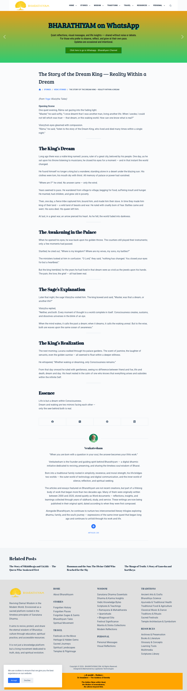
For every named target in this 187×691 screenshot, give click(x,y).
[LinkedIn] (134, 422)
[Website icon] (93, 526)
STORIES (58, 601)
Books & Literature (150, 638)
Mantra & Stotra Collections (111, 625)
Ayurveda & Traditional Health (156, 602)
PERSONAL (103, 636)
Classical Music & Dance (154, 610)
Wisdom (99, 5)
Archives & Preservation (153, 634)
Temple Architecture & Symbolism (158, 621)
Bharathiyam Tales (63, 619)
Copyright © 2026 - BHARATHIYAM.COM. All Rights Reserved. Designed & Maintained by (93, 667)
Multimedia (147, 649)
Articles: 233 (93, 533)
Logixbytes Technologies (104, 669)
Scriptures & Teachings (109, 606)
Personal (159, 5)
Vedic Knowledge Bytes (109, 602)
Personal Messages (107, 642)
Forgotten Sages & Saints (66, 615)
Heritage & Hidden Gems (65, 639)
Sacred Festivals (149, 617)
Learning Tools (148, 646)
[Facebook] (52, 422)
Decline (27, 680)
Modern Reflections (107, 629)
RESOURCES (148, 628)
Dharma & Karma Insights (110, 598)
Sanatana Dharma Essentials (112, 594)
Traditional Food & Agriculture (156, 606)
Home (73, 5)
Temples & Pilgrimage (64, 651)
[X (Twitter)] (80, 422)
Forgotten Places (62, 611)
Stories (85, 5)
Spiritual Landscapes (64, 647)
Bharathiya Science (151, 598)
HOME (56, 588)
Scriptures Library (150, 653)
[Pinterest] (107, 422)
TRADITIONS (148, 588)
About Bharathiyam (63, 594)
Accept (14, 680)
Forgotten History (62, 607)
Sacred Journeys (62, 643)
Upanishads (105, 613)
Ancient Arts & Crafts (151, 594)
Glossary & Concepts (151, 642)
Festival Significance (107, 621)
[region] (93, 37)
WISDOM (102, 588)
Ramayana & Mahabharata (113, 610)
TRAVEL (57, 630)
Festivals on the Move (64, 636)
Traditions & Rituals (151, 613)
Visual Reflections (106, 646)
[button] (4, 36)
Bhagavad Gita (106, 617)
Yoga (47, 98)
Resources (144, 5)
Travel (129, 5)
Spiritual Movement (63, 623)
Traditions (114, 5)
